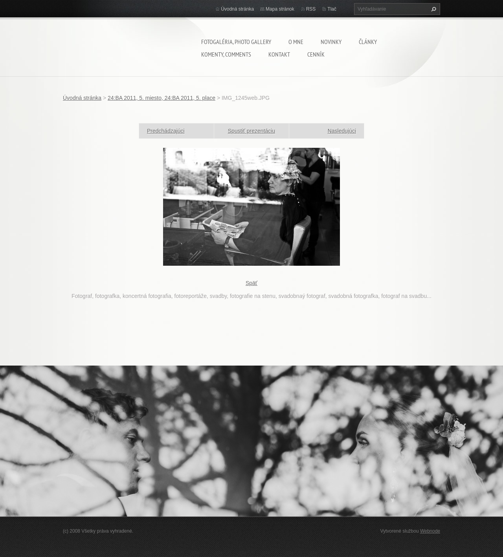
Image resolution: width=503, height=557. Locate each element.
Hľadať (433, 9)
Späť (251, 283)
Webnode (430, 531)
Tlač (331, 9)
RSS (311, 9)
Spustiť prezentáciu (251, 131)
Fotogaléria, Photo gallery (236, 42)
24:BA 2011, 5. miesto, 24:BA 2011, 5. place (161, 98)
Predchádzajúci (166, 131)
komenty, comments (226, 54)
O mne (295, 42)
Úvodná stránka (237, 9)
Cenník (316, 54)
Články (368, 42)
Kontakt (279, 54)
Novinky (331, 42)
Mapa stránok (280, 9)
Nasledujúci (342, 131)
